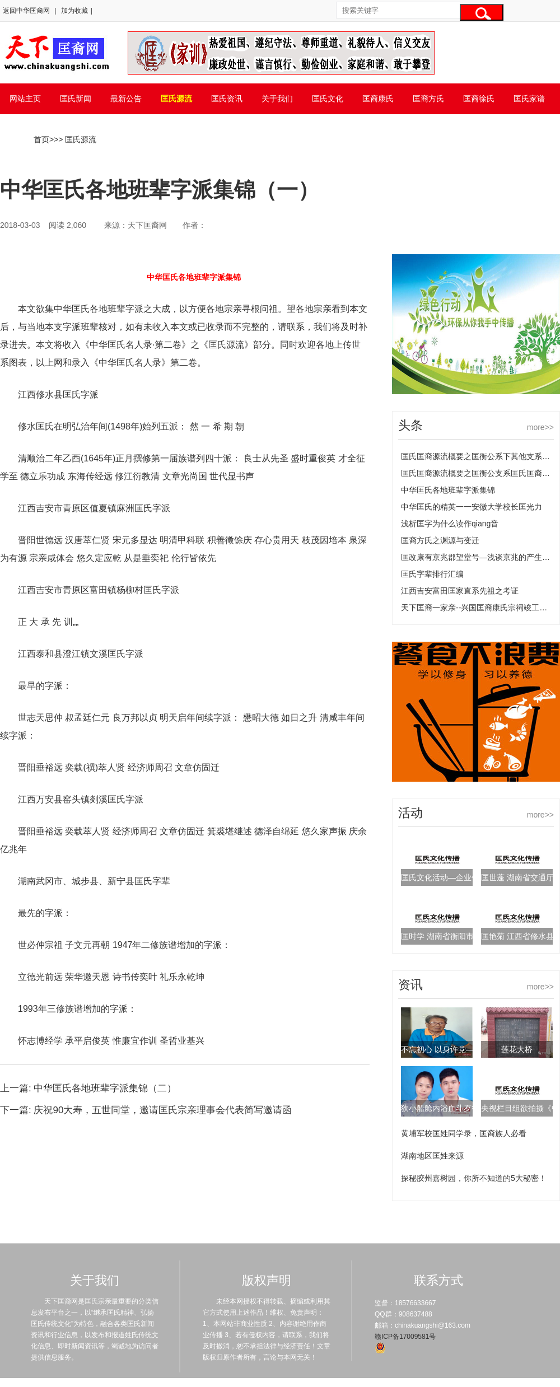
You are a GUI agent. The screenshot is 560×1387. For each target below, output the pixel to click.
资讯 (410, 985)
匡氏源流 (176, 98)
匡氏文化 (327, 98)
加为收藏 (74, 11)
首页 (41, 139)
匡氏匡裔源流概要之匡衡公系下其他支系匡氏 (479, 456)
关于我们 (277, 98)
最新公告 (126, 98)
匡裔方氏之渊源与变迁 (440, 540)
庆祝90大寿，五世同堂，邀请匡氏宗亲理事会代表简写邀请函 (163, 1110)
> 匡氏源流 (77, 139)
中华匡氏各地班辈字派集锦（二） (105, 1088)
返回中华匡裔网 (26, 11)
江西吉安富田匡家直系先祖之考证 (460, 590)
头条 (410, 425)
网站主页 (25, 98)
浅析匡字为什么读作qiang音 (449, 523)
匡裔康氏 (378, 98)
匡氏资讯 (226, 98)
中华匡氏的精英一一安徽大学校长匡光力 (471, 506)
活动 (410, 813)
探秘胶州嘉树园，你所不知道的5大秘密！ (474, 1178)
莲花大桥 (517, 1049)
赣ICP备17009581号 (405, 1337)
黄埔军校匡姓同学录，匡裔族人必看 (463, 1133)
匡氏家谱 (529, 98)
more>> (540, 427)
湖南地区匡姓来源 (432, 1155)
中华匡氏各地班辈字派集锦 (448, 489)
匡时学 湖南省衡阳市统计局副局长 (461, 936)
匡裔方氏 (428, 98)
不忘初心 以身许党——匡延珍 (453, 1049)
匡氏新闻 (75, 98)
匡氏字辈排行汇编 (432, 573)
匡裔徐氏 (478, 98)
